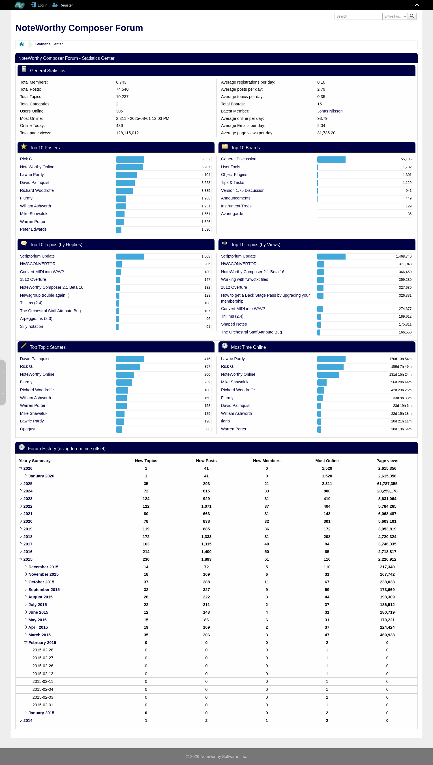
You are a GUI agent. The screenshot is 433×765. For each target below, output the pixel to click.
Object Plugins (234, 174)
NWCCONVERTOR (38, 264)
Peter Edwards (33, 229)
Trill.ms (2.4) (31, 303)
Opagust (27, 429)
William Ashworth (35, 206)
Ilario (225, 421)
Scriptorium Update (37, 256)
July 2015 (38, 604)
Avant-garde (232, 213)
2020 (28, 521)
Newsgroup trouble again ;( (44, 295)
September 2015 (44, 589)
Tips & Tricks (232, 182)
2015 (28, 559)
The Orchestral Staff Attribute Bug (50, 311)
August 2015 (40, 597)
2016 (28, 551)
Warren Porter (33, 221)
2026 (28, 468)
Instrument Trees (236, 206)
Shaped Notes (234, 324)
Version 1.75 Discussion (243, 190)
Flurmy (26, 198)
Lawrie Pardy (32, 174)
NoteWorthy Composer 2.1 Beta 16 (51, 287)
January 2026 (41, 476)
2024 (28, 491)
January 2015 (41, 713)
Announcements (235, 198)
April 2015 (38, 627)
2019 (28, 529)
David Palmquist (35, 182)
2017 (28, 544)
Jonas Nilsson (330, 111)
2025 (28, 483)
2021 (28, 513)
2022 (28, 506)
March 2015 (40, 635)
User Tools (230, 167)
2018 (28, 536)
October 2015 (41, 582)
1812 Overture (33, 279)
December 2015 (44, 567)
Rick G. (26, 159)
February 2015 (42, 642)
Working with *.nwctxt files (244, 279)
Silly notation (31, 326)
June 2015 (38, 612)
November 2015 (44, 574)
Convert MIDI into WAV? (42, 271)
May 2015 (38, 620)
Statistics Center (49, 44)
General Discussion (238, 159)
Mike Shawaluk (34, 213)
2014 (28, 720)
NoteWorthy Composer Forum (79, 28)
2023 (28, 498)
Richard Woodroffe (37, 190)
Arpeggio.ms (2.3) (36, 318)
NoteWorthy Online (37, 167)
